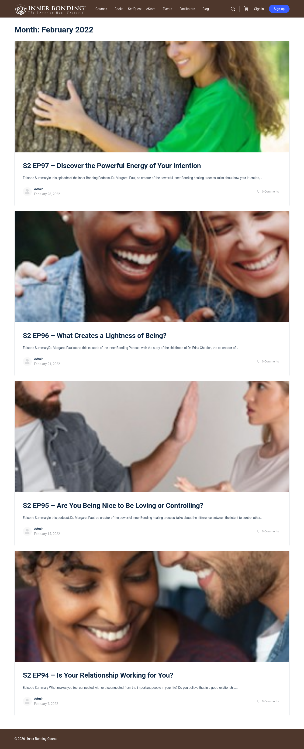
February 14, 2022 (47, 534)
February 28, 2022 (47, 194)
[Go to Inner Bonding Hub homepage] (50, 8)
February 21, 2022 (47, 364)
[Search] (233, 9)
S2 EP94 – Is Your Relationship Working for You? (98, 675)
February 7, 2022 (46, 704)
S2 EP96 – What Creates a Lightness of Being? (94, 335)
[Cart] (246, 9)
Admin (38, 189)
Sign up (279, 9)
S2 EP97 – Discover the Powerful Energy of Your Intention (112, 166)
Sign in (259, 9)
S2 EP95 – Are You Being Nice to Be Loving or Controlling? (113, 505)
